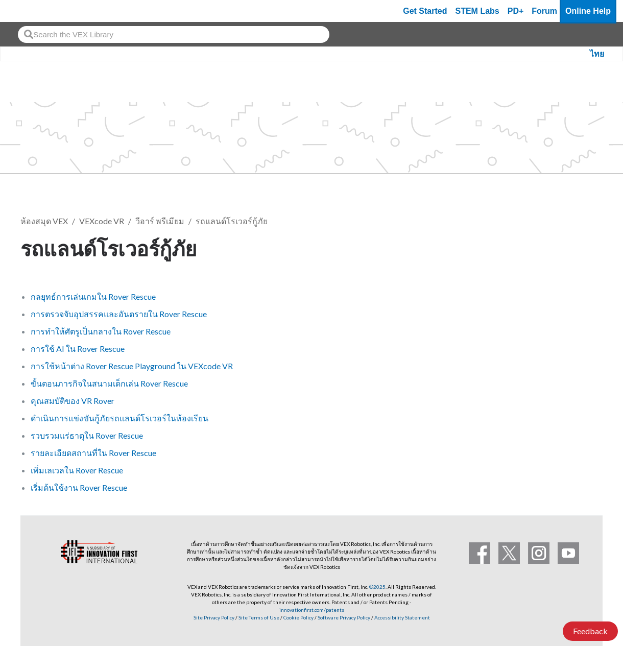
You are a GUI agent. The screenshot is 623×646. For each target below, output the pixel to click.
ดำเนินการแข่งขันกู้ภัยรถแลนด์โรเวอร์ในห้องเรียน (119, 418)
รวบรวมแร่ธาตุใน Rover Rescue (87, 435)
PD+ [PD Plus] (516, 11)
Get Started (425, 11)
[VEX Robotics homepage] (27, 11)
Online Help (588, 11)
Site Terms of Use (258, 617)
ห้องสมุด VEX (44, 221)
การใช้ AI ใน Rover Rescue (78, 348)
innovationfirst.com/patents (311, 610)
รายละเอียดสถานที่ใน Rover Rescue (93, 453)
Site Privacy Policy (214, 617)
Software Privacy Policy (344, 617)
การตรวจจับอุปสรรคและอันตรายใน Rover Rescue (119, 314)
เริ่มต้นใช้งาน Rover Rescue (79, 487)
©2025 (377, 587)
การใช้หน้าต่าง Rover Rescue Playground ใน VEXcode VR (132, 366)
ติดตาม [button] (577, 247)
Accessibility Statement (402, 617)
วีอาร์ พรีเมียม (159, 221)
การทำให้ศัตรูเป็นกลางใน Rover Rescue (101, 331)
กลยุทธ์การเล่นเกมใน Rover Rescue (93, 296)
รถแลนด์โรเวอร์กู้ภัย (232, 221)
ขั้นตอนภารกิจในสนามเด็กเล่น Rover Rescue (109, 383)
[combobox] (173, 34)
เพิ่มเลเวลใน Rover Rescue (77, 470)
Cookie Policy (298, 617)
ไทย (597, 54)
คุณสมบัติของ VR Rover (72, 400)
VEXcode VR (101, 221)
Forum (544, 11)
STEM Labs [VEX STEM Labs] (477, 11)
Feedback (590, 631)
